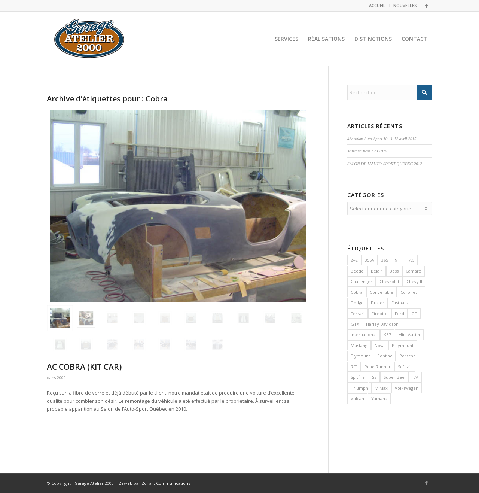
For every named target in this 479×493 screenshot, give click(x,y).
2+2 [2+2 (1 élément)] (354, 259)
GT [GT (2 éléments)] (414, 312)
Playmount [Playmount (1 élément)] (403, 344)
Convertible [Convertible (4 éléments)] (381, 291)
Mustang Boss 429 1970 (367, 151)
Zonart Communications (165, 483)
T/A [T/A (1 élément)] (415, 376)
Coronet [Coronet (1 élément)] (408, 291)
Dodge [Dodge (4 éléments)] (357, 301)
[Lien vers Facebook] (426, 5)
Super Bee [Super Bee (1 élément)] (394, 376)
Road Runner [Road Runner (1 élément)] (377, 365)
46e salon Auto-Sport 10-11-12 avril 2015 (382, 138)
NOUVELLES (405, 5)
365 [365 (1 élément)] (384, 259)
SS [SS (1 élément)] (374, 376)
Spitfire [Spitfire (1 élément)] (358, 376)
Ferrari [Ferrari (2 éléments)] (357, 312)
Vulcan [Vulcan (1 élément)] (357, 397)
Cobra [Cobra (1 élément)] (357, 291)
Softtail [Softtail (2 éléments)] (405, 365)
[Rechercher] (389, 92)
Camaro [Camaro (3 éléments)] (413, 270)
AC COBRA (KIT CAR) (84, 367)
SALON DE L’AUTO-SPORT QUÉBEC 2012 (384, 163)
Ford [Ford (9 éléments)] (399, 312)
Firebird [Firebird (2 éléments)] (380, 312)
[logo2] (89, 39)
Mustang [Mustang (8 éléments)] (359, 344)
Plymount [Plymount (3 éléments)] (360, 354)
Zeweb (125, 483)
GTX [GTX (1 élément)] (355, 323)
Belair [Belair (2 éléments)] (376, 270)
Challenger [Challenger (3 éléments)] (361, 280)
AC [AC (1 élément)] (411, 259)
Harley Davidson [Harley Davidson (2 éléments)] (382, 323)
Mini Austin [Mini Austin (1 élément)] (409, 333)
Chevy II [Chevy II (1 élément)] (414, 280)
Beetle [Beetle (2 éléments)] (357, 270)
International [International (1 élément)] (363, 333)
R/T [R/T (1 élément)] (354, 365)
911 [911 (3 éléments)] (398, 259)
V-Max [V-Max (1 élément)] (381, 387)
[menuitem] (377, 5)
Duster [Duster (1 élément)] (377, 301)
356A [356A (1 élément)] (369, 259)
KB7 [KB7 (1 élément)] (387, 333)
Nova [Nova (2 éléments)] (380, 344)
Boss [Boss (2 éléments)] (394, 270)
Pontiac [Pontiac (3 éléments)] (384, 354)
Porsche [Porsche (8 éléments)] (407, 354)
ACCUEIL (377, 5)
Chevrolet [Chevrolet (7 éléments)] (389, 280)
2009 (61, 377)
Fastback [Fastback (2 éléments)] (400, 301)
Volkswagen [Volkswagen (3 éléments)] (406, 387)
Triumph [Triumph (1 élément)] (359, 387)
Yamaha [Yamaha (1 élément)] (379, 397)
